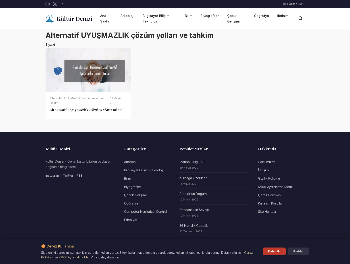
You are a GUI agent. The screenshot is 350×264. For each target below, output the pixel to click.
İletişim (282, 16)
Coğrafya (261, 16)
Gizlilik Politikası (269, 178)
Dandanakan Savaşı (194, 210)
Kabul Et (274, 251)
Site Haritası (267, 211)
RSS (79, 175)
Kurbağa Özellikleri (193, 178)
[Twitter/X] (55, 4)
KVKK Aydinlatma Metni (75, 257)
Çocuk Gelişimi (233, 18)
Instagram (53, 175)
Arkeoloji (127, 16)
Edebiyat (130, 220)
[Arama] (300, 18)
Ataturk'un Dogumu (193, 194)
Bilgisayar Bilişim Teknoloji (156, 18)
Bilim (188, 16)
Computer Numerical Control (145, 211)
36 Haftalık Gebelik (193, 225)
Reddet (298, 251)
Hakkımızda (266, 162)
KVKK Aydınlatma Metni (275, 187)
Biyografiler (209, 16)
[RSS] (62, 4)
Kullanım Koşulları (270, 203)
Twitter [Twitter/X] (68, 175)
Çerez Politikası (269, 195)
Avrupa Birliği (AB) (192, 162)
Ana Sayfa (104, 18)
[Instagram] (48, 4)
